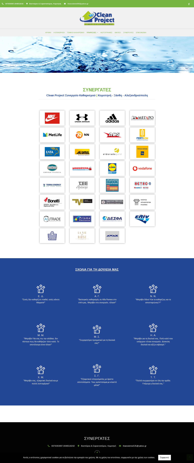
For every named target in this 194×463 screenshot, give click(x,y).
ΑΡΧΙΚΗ (48, 32)
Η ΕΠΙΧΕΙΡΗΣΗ (59, 32)
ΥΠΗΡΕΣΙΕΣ (92, 32)
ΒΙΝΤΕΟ (118, 32)
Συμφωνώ (164, 457)
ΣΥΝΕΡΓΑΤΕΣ (128, 32)
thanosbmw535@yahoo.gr (78, 4)
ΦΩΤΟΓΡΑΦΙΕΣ (106, 32)
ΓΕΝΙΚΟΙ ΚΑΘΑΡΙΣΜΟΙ (75, 32)
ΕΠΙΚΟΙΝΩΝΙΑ (141, 32)
